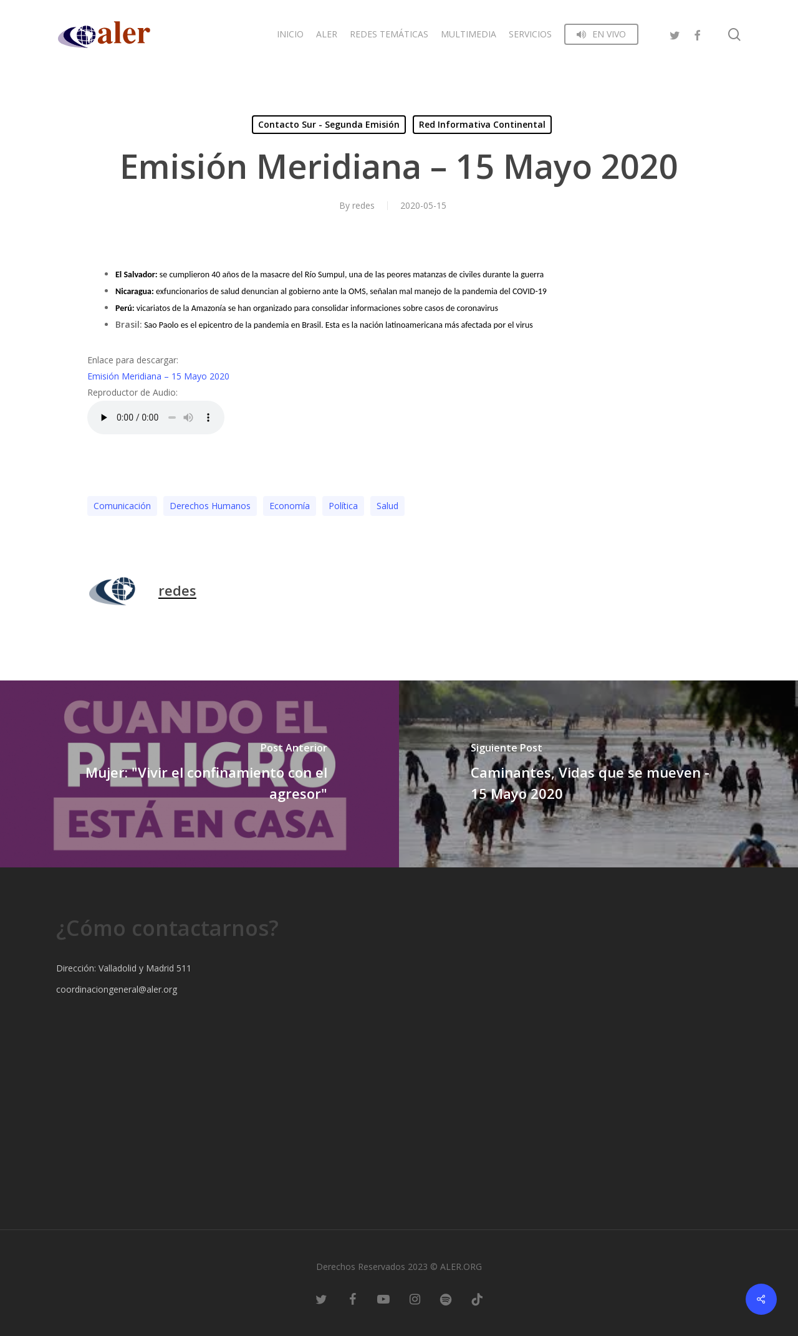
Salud (387, 506)
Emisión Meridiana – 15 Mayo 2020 (158, 376)
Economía (289, 506)
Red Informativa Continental (482, 124)
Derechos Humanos (210, 506)
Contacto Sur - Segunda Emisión (329, 124)
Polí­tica (343, 506)
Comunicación (122, 506)
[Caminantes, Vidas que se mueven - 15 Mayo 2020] (598, 773)
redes (363, 205)
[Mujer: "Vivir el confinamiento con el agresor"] (199, 773)
